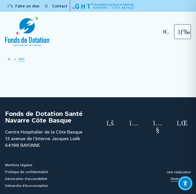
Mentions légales (18, 165)
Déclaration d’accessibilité (26, 178)
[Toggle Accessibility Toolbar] (185, 183)
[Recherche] (166, 31)
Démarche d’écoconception (26, 185)
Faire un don (23, 6)
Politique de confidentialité (26, 171)
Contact (55, 6)
